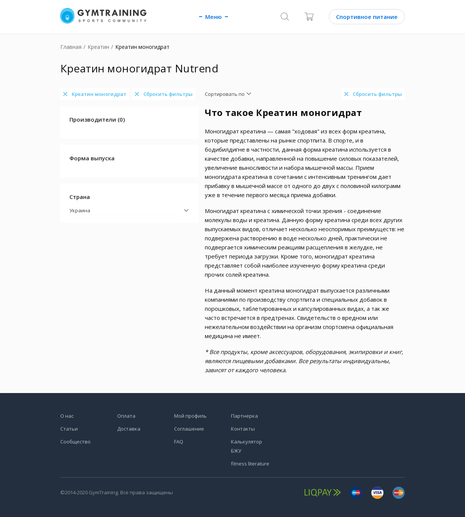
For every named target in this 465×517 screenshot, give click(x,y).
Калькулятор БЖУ (246, 446)
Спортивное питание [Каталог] (366, 16)
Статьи (69, 428)
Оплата (126, 415)
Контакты (243, 428)
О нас (67, 415)
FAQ (178, 441)
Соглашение (189, 428)
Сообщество (75, 441)
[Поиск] (284, 16)
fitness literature (250, 463)
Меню (213, 16)
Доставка (128, 428)
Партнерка (244, 415)
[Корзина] (309, 16)
